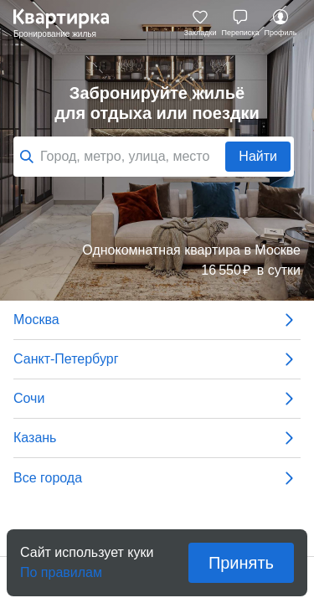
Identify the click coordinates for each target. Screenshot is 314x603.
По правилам (61, 567)
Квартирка (69, 23)
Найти (258, 156)
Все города (157, 478)
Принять (241, 563)
